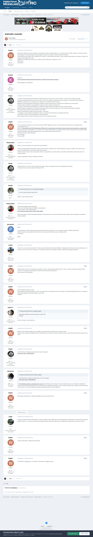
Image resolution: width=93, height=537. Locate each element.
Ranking (27, 11)
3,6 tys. (11, 154)
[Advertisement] (46, 71)
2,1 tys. (11, 319)
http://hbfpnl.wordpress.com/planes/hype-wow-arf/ (32, 383)
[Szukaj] (72, 7)
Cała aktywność (15, 7)
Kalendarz (24, 7)
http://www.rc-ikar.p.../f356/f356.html (26, 353)
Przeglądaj (7, 8)
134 (10, 197)
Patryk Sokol (10, 142)
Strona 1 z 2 (19, 44)
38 (11, 429)
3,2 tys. (11, 383)
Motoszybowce (22, 39)
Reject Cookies (84, 533)
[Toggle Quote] (19, 189)
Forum (10, 11)
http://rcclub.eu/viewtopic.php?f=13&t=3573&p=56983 (30, 211)
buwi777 (10, 307)
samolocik (10, 371)
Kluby (5, 11)
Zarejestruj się (85, 2)
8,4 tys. (11, 257)
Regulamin (33, 11)
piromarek (10, 224)
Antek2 (10, 185)
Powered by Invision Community (46, 529)
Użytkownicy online (18, 11)
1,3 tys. (11, 108)
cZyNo (10, 245)
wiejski (13, 38)
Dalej (10, 44)
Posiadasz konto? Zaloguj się (71, 2)
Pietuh (10, 96)
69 (11, 236)
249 (10, 62)
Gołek (10, 416)
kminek (10, 75)
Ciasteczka (49, 526)
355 (10, 87)
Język (42, 526)
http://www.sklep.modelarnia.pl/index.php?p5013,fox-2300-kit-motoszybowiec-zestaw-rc (38, 79)
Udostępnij (72, 38)
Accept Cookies (73, 533)
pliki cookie (21, 533)
